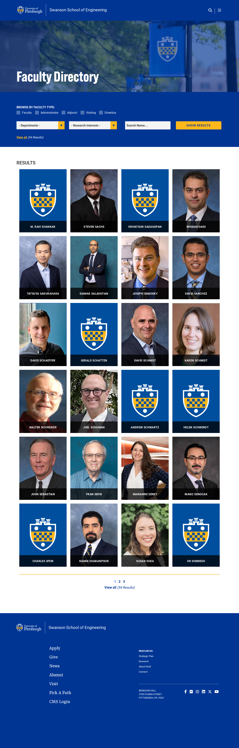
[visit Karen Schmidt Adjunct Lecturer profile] (196, 334)
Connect (143, 671)
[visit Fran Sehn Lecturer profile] (94, 468)
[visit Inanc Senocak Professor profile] (196, 468)
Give (53, 657)
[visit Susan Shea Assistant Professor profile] (145, 535)
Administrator (49, 112)
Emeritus (110, 112)
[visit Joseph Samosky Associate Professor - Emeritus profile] (145, 267)
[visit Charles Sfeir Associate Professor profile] (43, 535)
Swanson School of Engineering (78, 10)
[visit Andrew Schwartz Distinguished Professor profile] (145, 401)
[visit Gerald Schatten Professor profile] (94, 334)
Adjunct (72, 112)
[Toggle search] (211, 10)
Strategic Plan (146, 656)
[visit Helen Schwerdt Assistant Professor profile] (196, 401)
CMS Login (59, 701)
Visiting (91, 112)
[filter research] (93, 125)
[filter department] (41, 125)
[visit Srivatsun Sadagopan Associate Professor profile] (145, 200)
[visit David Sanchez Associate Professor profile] (196, 267)
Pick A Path (60, 692)
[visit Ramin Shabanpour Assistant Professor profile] (94, 535)
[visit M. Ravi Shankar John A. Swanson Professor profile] (43, 200)
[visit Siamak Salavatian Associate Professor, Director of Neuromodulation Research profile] (94, 267)
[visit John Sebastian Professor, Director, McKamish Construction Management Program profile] (43, 468)
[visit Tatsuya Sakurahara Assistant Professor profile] (43, 267)
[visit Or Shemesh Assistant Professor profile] (196, 535)
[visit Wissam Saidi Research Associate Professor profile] (196, 200)
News (54, 666)
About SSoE (145, 666)
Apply (54, 648)
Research (144, 661)
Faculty (27, 112)
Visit (53, 684)
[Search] (148, 125)
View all (22, 137)
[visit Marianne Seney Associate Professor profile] (145, 468)
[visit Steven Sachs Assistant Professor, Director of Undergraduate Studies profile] (94, 200)
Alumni (56, 675)
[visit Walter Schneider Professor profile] (43, 401)
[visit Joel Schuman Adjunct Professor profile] (94, 401)
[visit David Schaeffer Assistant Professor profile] (43, 334)
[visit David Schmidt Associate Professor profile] (145, 334)
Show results (198, 125)
